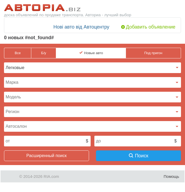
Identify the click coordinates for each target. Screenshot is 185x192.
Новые (93, 53)
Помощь (171, 176)
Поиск (138, 155)
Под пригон (153, 53)
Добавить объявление (150, 27)
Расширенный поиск (46, 155)
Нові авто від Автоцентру (81, 27)
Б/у (43, 53)
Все (18, 53)
